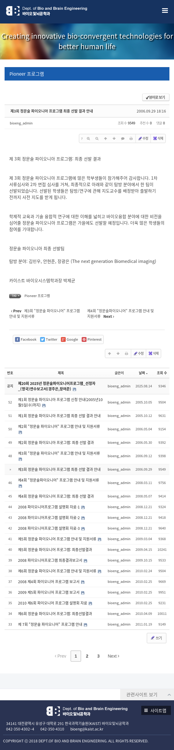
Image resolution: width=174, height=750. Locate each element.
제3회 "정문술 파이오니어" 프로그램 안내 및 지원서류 (59, 453)
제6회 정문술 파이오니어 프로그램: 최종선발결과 (55, 613)
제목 (61, 372)
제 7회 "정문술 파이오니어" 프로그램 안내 (50, 624)
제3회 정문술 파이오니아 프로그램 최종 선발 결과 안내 (51, 111)
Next (114, 656)
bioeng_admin (21, 123)
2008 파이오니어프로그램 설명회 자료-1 (49, 507)
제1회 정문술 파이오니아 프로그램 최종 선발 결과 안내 (59, 415)
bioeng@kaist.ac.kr (86, 729)
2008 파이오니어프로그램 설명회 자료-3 (49, 528)
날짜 (143, 372)
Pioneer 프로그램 (26, 73)
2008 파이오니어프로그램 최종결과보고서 (50, 560)
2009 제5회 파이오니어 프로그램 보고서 (49, 592)
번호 (10, 372)
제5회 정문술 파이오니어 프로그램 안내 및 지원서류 (57, 539)
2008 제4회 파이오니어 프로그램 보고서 (49, 581)
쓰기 (156, 638)
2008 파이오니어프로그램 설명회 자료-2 (49, 517)
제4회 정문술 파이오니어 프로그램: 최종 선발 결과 (56, 496)
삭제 (158, 138)
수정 (143, 138)
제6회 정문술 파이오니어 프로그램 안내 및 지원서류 (57, 571)
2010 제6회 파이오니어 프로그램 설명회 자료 (53, 603)
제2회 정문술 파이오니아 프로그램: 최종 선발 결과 (56, 442)
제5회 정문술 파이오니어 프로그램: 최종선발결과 (55, 549)
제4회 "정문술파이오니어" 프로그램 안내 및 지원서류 (58, 480)
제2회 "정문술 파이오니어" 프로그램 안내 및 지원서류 (59, 426)
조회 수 (162, 372)
